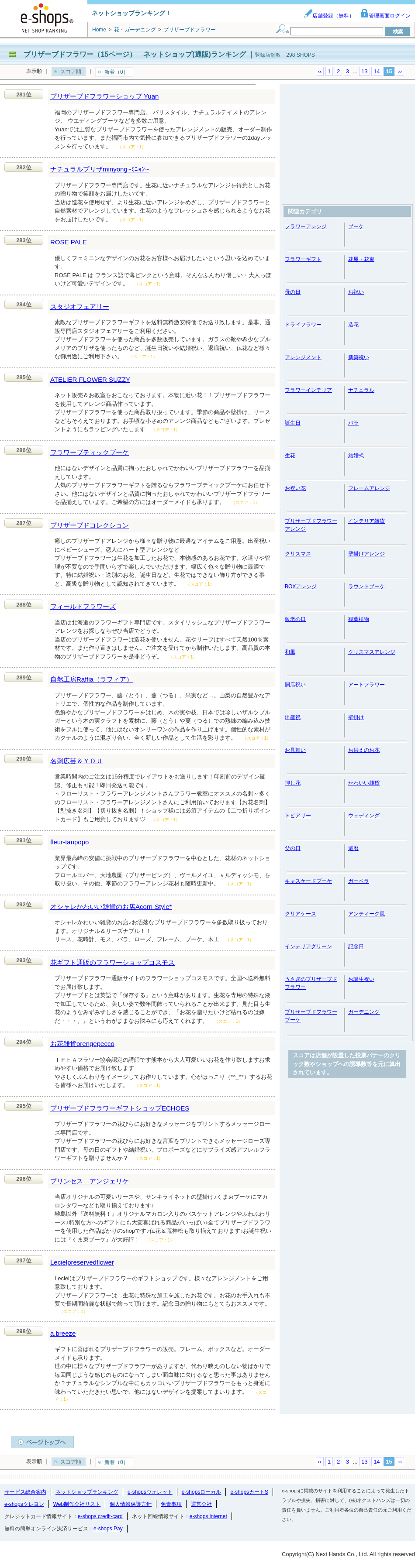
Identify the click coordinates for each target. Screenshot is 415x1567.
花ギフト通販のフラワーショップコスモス (112, 962)
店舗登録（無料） (329, 16)
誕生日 (293, 423)
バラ (353, 423)
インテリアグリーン (308, 946)
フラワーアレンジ (306, 226)
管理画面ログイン (385, 16)
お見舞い (295, 750)
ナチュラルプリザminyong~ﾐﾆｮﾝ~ (99, 169)
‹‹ (320, 71)
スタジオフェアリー (79, 306)
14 (377, 71)
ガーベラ (358, 881)
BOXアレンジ (301, 586)
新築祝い (358, 357)
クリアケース (300, 914)
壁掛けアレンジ (366, 554)
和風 (290, 652)
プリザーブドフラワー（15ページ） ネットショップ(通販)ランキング (135, 54)
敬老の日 (295, 619)
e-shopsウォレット (150, 1492)
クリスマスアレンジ (371, 652)
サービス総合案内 (25, 1492)
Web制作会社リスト (76, 1504)
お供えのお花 (364, 750)
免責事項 (171, 1504)
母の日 (293, 292)
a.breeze (63, 1333)
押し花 (293, 783)
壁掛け (356, 717)
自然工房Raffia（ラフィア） (91, 679)
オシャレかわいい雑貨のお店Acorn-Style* (111, 906)
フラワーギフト (303, 259)
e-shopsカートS (249, 1492)
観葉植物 (358, 619)
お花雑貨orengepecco (82, 1043)
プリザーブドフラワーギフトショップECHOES (119, 1108)
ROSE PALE (68, 242)
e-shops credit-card (100, 1516)
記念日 (356, 946)
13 (364, 71)
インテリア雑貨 (366, 521)
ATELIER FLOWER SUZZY (90, 379)
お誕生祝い (361, 979)
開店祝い (295, 685)
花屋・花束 (361, 259)
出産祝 (293, 717)
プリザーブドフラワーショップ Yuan (104, 96)
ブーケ (356, 226)
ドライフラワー (303, 325)
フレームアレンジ (369, 488)
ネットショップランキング (86, 1492)
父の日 (293, 848)
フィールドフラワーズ (83, 606)
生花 (290, 456)
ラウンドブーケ (366, 586)
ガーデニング (364, 1012)
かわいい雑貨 (364, 783)
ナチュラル (361, 390)
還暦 (353, 848)
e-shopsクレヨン (24, 1504)
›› (400, 71)
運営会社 (201, 1504)
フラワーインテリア (308, 390)
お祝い (356, 292)
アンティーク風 (366, 914)
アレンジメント (303, 357)
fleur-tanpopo (69, 842)
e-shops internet (208, 1516)
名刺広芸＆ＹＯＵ (76, 761)
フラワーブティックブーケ (89, 452)
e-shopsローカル (201, 1492)
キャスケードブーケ (308, 881)
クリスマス (298, 554)
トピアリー (298, 816)
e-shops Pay (108, 1529)
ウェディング (364, 816)
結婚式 (356, 456)
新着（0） (116, 72)
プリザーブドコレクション (89, 525)
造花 (353, 325)
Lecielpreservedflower (82, 1262)
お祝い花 (295, 488)
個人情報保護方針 (131, 1504)
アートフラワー (366, 685)
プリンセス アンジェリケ (89, 1181)
